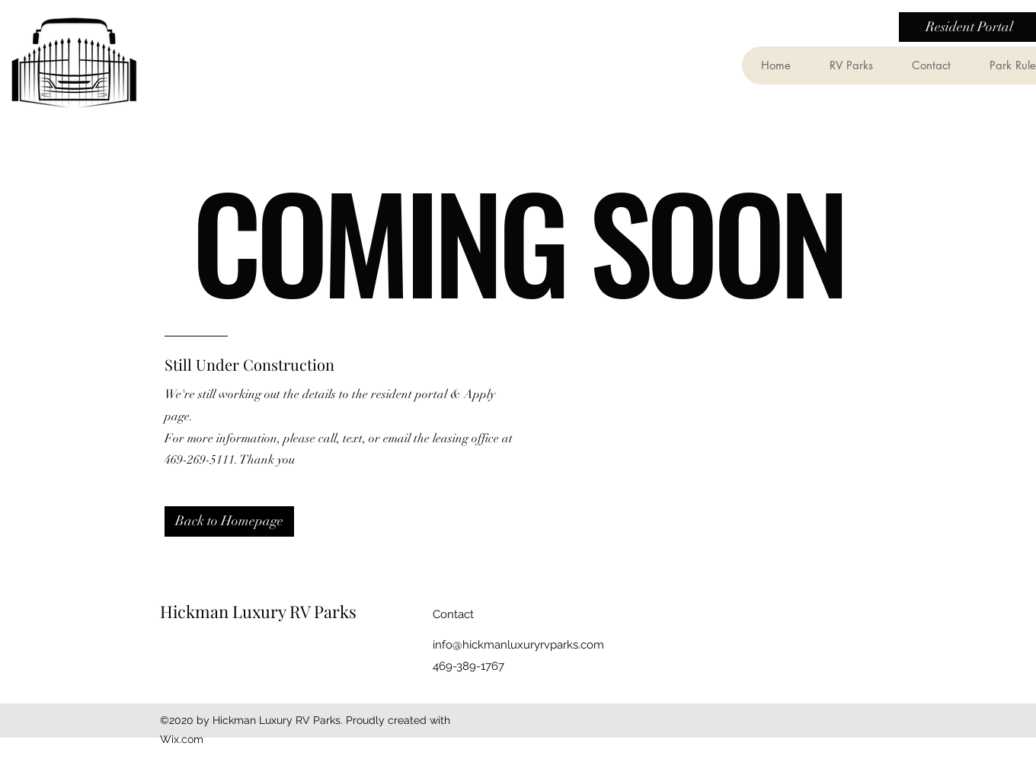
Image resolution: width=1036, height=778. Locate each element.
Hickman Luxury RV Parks (258, 611)
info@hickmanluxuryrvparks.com (518, 645)
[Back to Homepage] (229, 521)
